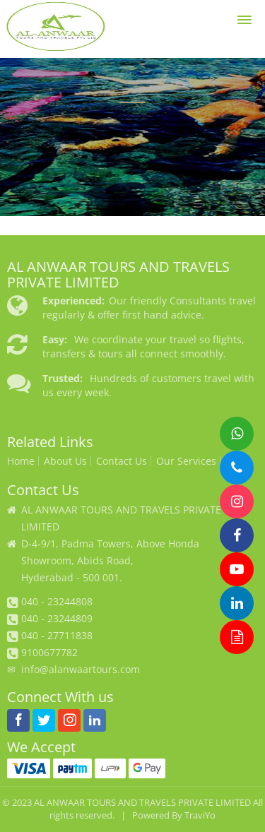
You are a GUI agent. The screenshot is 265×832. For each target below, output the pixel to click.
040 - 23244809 (57, 618)
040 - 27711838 (57, 635)
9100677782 (49, 652)
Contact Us (121, 461)
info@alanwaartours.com (80, 669)
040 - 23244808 (57, 601)
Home (21, 461)
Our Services (186, 461)
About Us (65, 461)
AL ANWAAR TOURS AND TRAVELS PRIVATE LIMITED (142, 803)
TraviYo (200, 815)
